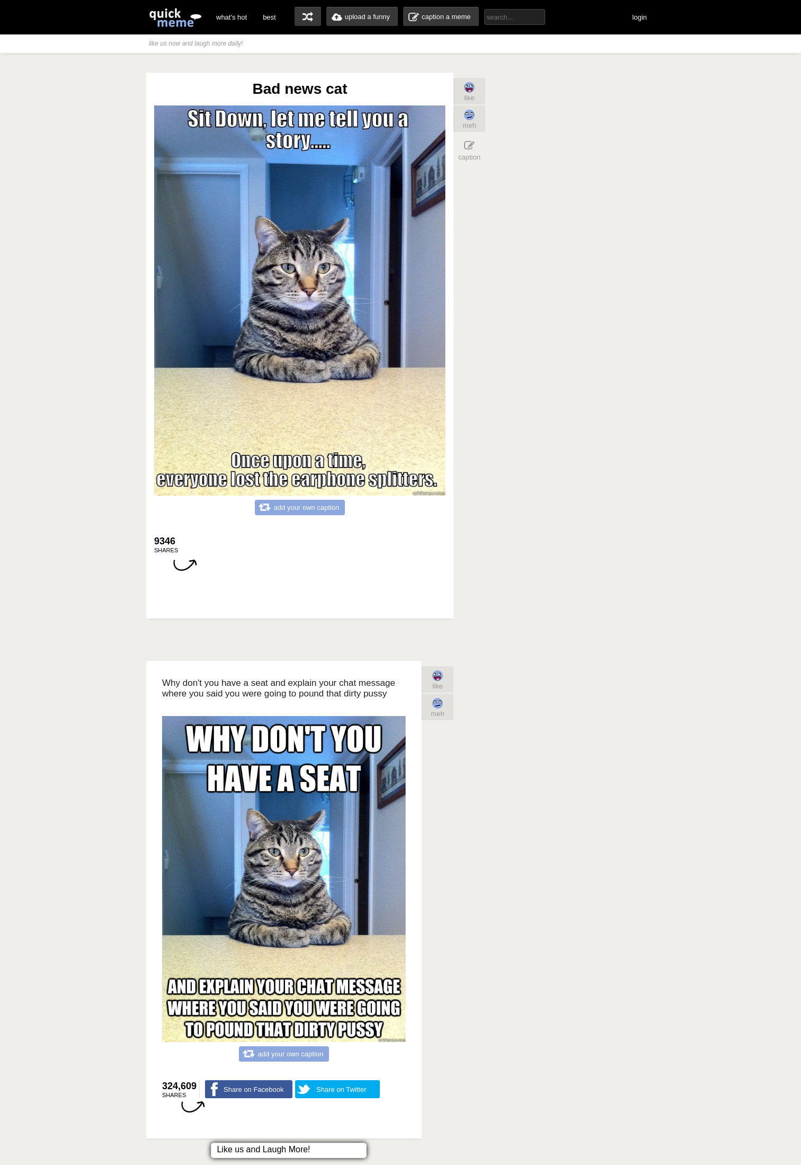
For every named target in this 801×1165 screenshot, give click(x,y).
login (640, 17)
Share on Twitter (341, 1089)
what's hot (231, 17)
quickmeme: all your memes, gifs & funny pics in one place (175, 17)
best (269, 17)
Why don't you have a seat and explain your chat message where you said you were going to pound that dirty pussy (278, 688)
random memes (308, 16)
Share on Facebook (253, 1089)
